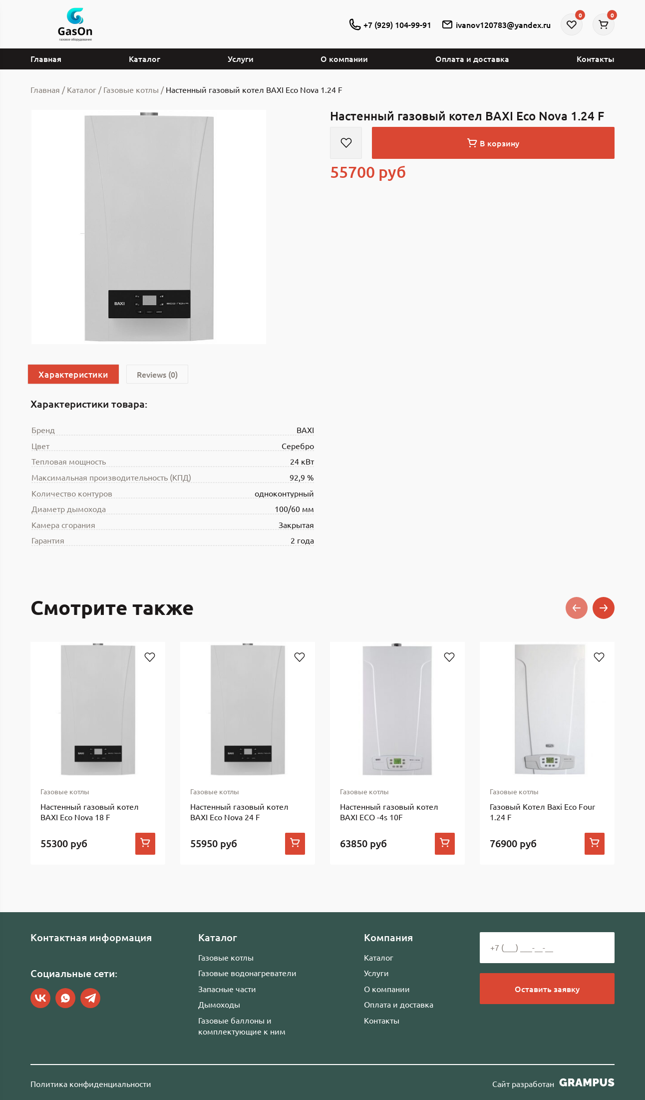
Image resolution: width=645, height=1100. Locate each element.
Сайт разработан (553, 1082)
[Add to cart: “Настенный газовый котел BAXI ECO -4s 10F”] (445, 844)
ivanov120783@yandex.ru (496, 24)
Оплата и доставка (472, 58)
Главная (45, 58)
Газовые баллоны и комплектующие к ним (242, 1025)
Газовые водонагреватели (247, 973)
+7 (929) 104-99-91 (390, 24)
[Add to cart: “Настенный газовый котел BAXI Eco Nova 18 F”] (145, 844)
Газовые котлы (226, 957)
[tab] (73, 374)
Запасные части (227, 989)
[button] (577, 608)
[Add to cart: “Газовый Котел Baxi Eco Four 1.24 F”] (595, 844)
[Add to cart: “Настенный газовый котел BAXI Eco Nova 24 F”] (295, 844)
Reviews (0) (157, 374)
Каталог (144, 58)
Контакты (596, 58)
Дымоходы (219, 1004)
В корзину (493, 142)
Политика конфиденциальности (90, 1084)
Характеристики (73, 374)
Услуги (241, 58)
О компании (344, 58)
